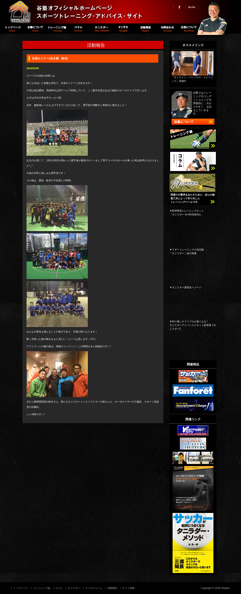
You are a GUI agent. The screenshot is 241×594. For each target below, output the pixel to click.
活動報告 (144, 28)
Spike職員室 (122, 28)
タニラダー (100, 28)
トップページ (12, 28)
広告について (189, 28)
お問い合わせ (167, 28)
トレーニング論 (56, 28)
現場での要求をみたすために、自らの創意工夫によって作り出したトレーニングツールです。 (193, 198)
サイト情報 (128, 588)
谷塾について (34, 28)
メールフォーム (93, 588)
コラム (78, 28)
